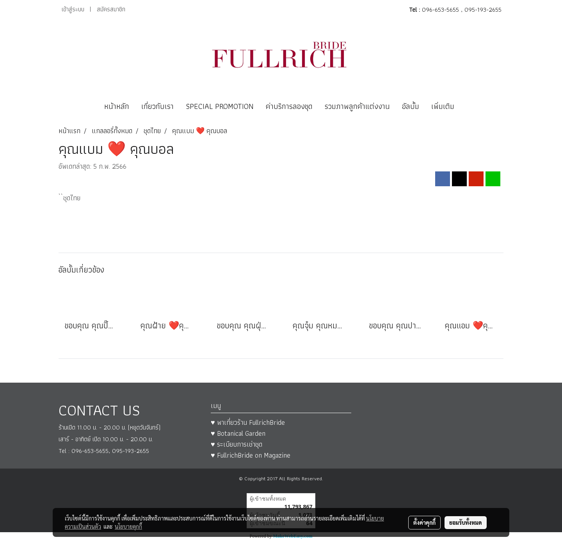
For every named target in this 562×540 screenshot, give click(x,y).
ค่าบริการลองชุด (289, 106)
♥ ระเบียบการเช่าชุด (236, 444)
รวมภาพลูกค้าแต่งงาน (357, 106)
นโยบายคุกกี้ (128, 526)
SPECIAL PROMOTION (220, 106)
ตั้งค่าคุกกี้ (424, 522)
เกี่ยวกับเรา (157, 106)
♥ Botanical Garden (238, 433)
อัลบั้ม (410, 106)
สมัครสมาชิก (111, 9)
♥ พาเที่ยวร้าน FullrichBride (248, 422)
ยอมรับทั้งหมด (465, 522)
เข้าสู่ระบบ (73, 9)
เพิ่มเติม (442, 106)
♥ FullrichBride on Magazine (250, 455)
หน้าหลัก (116, 106)
